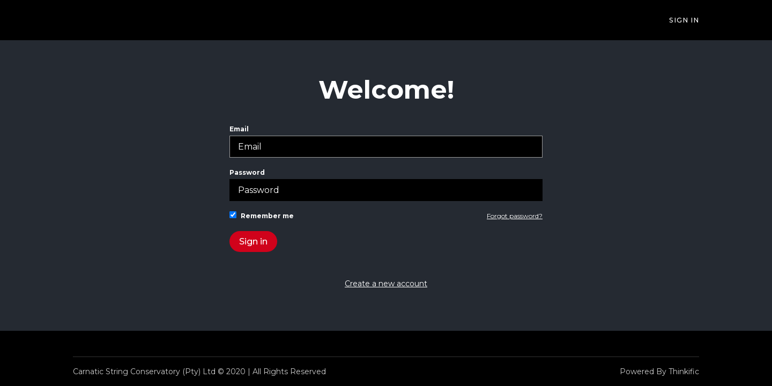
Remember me (261, 215)
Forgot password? (515, 216)
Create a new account (386, 283)
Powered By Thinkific (659, 371)
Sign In (684, 20)
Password (386, 184)
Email (386, 141)
